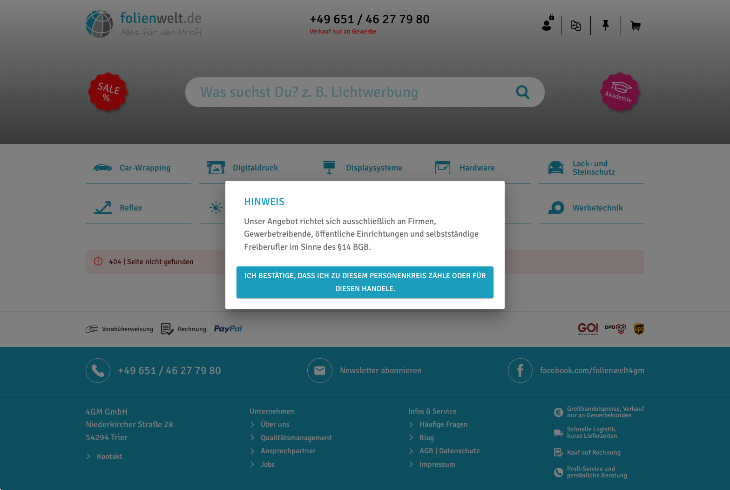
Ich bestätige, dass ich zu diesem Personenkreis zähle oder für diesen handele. (365, 282)
